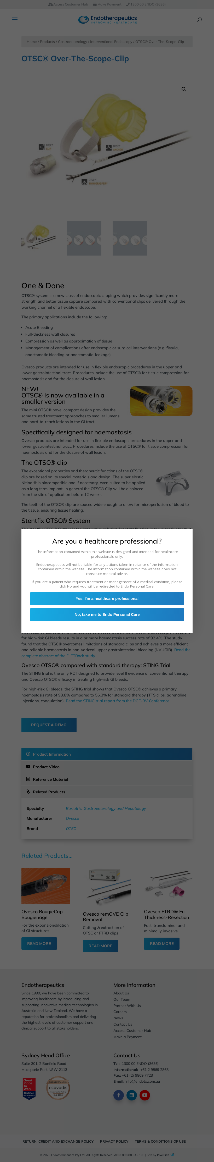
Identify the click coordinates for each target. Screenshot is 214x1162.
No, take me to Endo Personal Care (107, 615)
